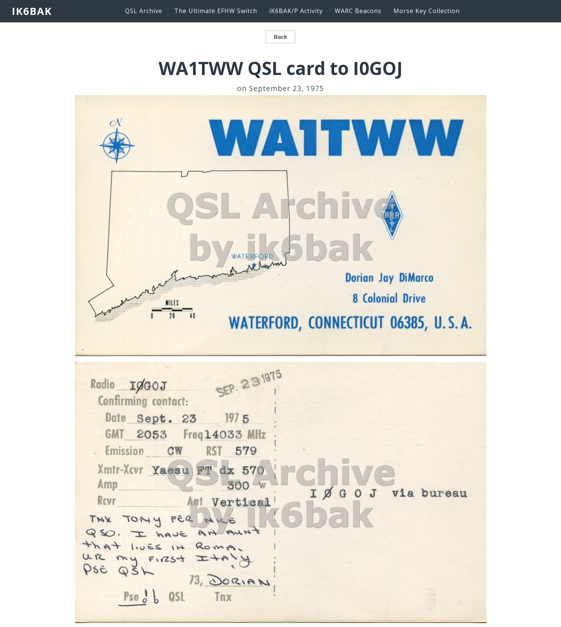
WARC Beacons (358, 11)
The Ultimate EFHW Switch (215, 11)
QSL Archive (143, 11)
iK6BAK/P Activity (296, 11)
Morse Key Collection (426, 11)
